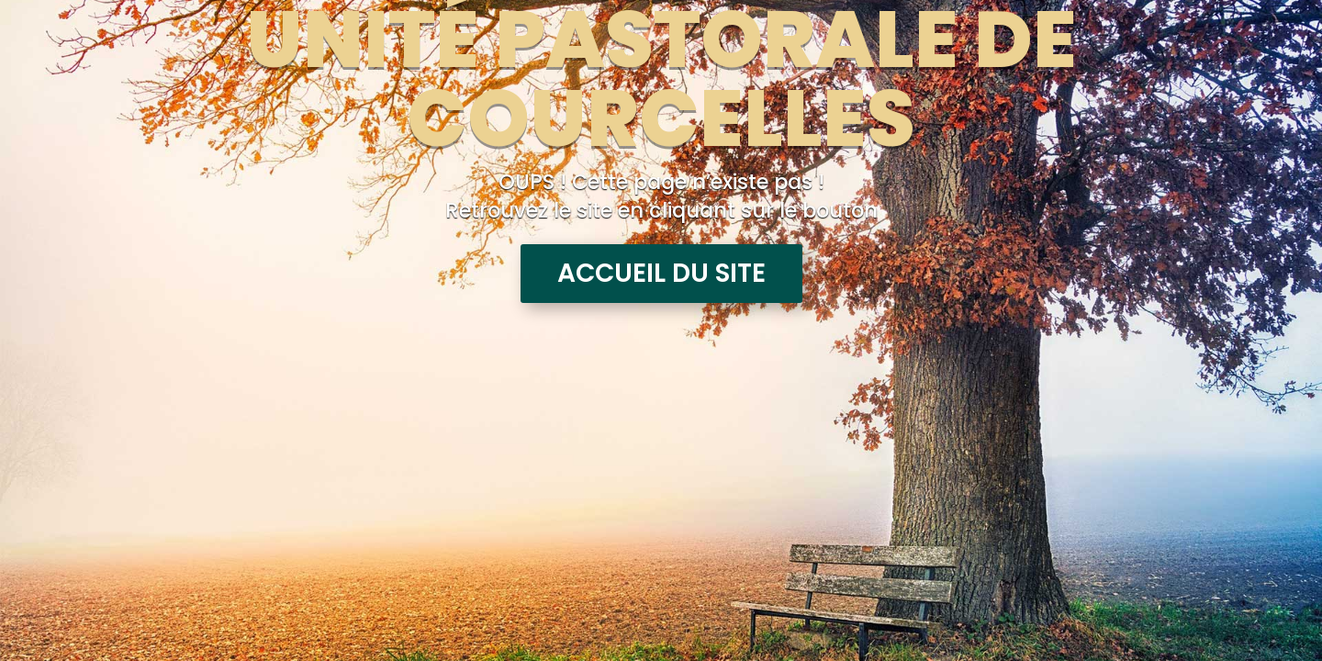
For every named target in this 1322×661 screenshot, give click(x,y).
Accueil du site (661, 273)
